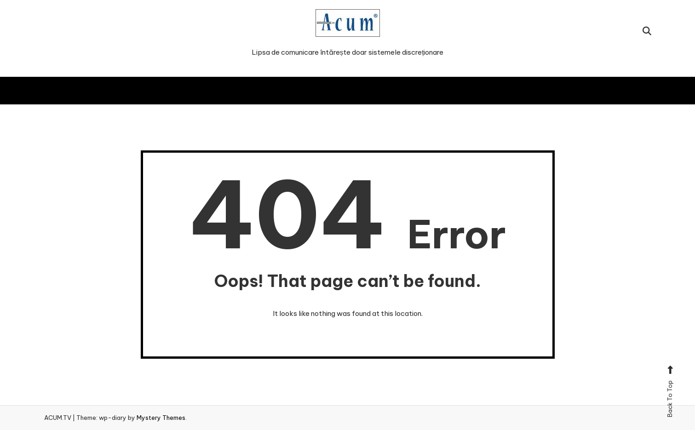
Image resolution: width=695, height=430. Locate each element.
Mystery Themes (161, 417)
